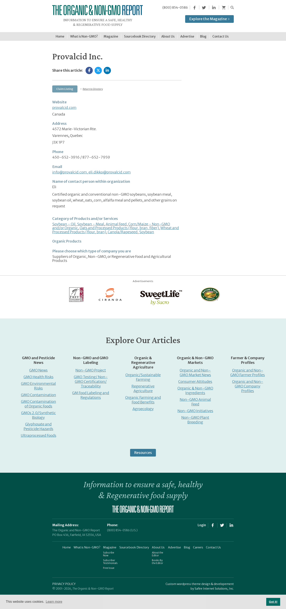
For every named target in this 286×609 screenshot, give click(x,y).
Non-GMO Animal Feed (195, 399)
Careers (198, 545)
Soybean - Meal (90, 221)
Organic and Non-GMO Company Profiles (247, 384)
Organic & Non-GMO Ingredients (195, 388)
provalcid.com (64, 105)
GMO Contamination (38, 392)
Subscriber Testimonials (110, 559)
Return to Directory (93, 86)
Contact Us (213, 545)
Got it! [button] (273, 601)
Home (66, 545)
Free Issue (108, 565)
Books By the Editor (157, 559)
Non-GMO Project (90, 368)
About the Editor (157, 552)
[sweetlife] (160, 295)
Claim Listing (64, 86)
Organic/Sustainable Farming (143, 375)
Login (202, 523)
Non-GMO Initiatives (195, 408)
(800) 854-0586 (175, 7)
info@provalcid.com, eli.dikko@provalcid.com (91, 170)
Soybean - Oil (63, 221)
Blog (187, 545)
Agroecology (143, 406)
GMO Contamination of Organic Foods (38, 401)
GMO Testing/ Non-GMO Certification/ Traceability (91, 379)
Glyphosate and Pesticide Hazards (38, 424)
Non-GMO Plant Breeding (195, 417)
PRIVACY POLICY (64, 582)
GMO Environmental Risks (38, 383)
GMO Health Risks (38, 374)
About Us (158, 545)
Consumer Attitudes (195, 379)
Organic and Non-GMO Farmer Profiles (247, 370)
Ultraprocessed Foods (38, 433)
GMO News (38, 368)
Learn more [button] (54, 601)
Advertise (174, 545)
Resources (143, 450)
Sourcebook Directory (134, 545)
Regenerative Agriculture (143, 386)
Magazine (109, 545)
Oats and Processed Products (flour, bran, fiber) (119, 226)
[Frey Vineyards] (76, 292)
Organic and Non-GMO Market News (195, 370)
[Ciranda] (110, 292)
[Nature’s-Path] (210, 292)
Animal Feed (116, 221)
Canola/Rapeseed (123, 230)
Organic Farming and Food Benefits (143, 397)
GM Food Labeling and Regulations (90, 393)
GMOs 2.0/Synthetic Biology (38, 413)
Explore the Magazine (209, 19)
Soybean (146, 230)
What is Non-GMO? (87, 545)
